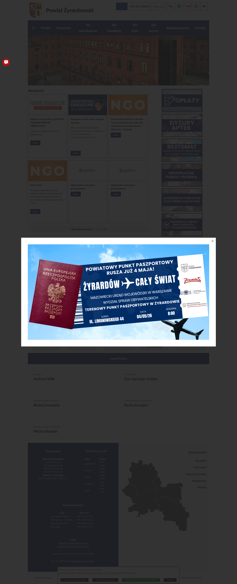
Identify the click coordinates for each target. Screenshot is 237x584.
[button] (6, 62)
